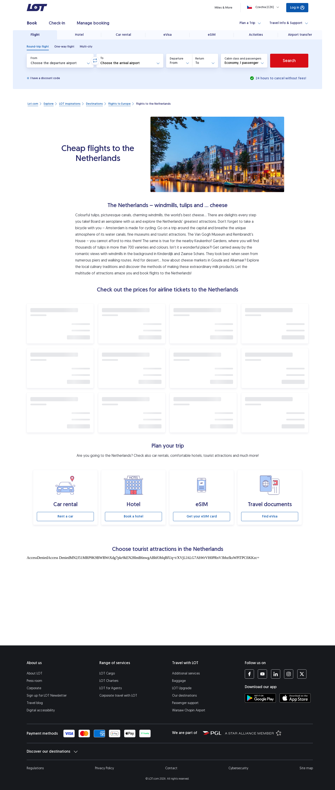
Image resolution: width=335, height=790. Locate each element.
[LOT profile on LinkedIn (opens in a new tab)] (275, 674)
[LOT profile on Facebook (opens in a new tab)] (249, 674)
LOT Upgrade (181, 688)
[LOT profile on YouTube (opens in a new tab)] (262, 674)
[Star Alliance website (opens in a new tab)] (253, 733)
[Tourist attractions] (167, 599)
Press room (34, 681)
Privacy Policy (104, 768)
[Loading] (264, 7)
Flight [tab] (35, 35)
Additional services (186, 673)
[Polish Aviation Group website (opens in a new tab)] (212, 733)
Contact (171, 768)
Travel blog (35, 703)
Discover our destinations (52, 751)
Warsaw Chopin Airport (188, 710)
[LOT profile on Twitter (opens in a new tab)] (301, 674)
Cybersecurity (238, 768)
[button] (60, 61)
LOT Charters (108, 681)
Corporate (34, 688)
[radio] (38, 46)
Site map (306, 768)
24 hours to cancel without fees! (280, 78)
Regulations (35, 768)
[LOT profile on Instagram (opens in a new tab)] (288, 674)
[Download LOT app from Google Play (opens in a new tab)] (260, 698)
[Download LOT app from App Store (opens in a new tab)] (295, 698)
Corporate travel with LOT (118, 696)
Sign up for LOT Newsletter (46, 696)
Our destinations (184, 696)
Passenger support (185, 703)
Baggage (179, 681)
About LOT (34, 673)
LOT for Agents (110, 688)
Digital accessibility (41, 710)
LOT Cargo (107, 673)
